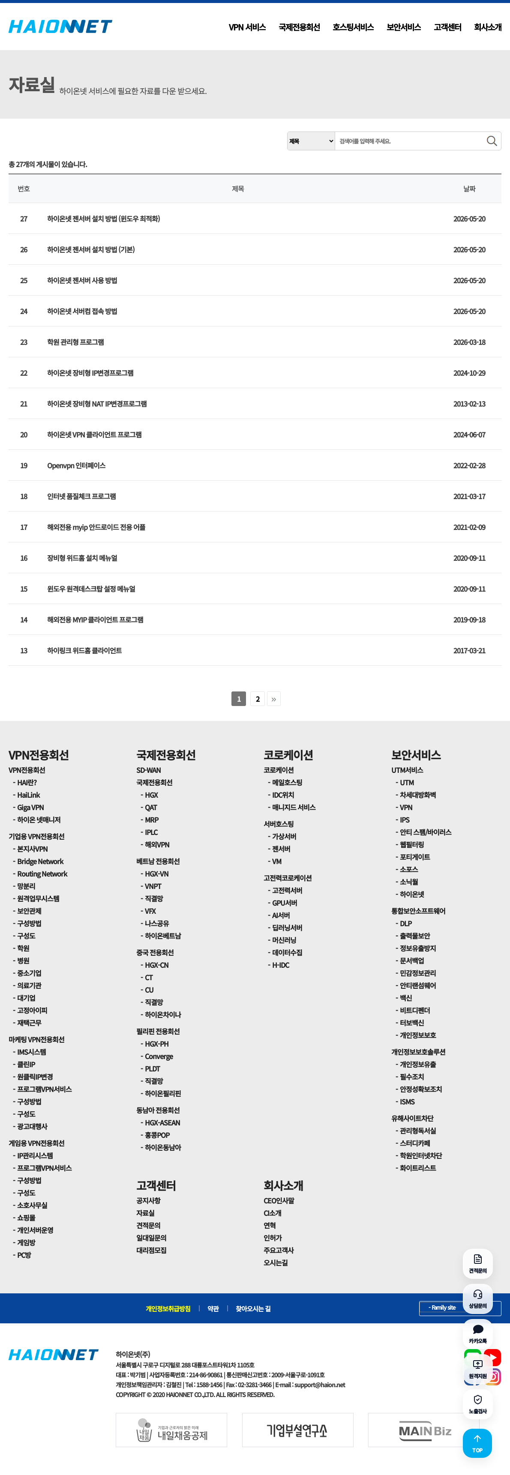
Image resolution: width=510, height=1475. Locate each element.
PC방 (24, 1255)
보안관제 (29, 911)
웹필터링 (412, 844)
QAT (151, 807)
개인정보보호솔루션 (418, 1052)
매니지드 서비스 (293, 807)
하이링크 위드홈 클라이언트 (84, 650)
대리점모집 (151, 1250)
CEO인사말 (279, 1200)
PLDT (152, 1068)
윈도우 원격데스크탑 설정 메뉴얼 (91, 588)
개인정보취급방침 (168, 1308)
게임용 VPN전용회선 (36, 1143)
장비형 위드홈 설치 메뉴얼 (82, 558)
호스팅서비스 (353, 27)
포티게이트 (415, 857)
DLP (405, 923)
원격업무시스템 (38, 898)
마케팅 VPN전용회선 (36, 1039)
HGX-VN (156, 873)
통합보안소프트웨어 (418, 911)
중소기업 (29, 973)
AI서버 (281, 915)
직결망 (154, 898)
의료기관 (29, 985)
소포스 (409, 869)
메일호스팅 (287, 782)
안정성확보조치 (421, 1089)
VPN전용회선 (39, 755)
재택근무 (29, 1022)
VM (276, 861)
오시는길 (276, 1262)
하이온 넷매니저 (38, 819)
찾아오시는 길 (253, 1308)
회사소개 (487, 27)
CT (149, 977)
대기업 (26, 998)
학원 (23, 948)
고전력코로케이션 (288, 878)
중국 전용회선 (155, 952)
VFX (150, 911)
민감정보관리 (418, 973)
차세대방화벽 (418, 795)
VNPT (153, 886)
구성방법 (29, 923)
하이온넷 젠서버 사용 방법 (82, 280)
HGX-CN (156, 965)
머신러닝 (284, 940)
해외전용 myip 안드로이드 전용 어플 (96, 527)
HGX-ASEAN (162, 1122)
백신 (406, 998)
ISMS (407, 1101)
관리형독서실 (418, 1130)
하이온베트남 (163, 935)
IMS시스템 (31, 1052)
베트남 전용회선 (158, 861)
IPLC (151, 832)
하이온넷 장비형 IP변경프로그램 (90, 373)
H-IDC (280, 965)
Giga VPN (30, 807)
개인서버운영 (35, 1230)
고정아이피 (32, 1010)
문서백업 (412, 960)
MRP (151, 819)
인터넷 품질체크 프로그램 (81, 496)
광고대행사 (32, 1126)
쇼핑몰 (26, 1217)
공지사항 (148, 1200)
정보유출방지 (418, 948)
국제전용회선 (299, 27)
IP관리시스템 (35, 1155)
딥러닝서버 (287, 927)
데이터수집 (287, 952)
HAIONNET (60, 26)
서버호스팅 (279, 824)
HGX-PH (156, 1043)
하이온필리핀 (163, 1093)
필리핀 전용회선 (158, 1031)
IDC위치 (283, 795)
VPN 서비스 (247, 27)
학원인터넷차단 (421, 1155)
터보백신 (412, 1022)
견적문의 (148, 1225)
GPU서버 (284, 903)
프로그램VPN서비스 (44, 1089)
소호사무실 (32, 1205)
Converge (159, 1056)
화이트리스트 (418, 1168)
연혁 (270, 1225)
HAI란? (26, 782)
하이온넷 (412, 894)
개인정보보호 (418, 1035)
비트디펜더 (415, 1010)
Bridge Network (40, 861)
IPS (404, 819)
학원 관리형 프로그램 (75, 342)
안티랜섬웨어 (418, 985)
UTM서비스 (407, 770)
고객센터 (447, 27)
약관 (213, 1308)
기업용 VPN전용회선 (36, 836)
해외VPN (157, 844)
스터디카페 (415, 1143)
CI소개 (272, 1213)
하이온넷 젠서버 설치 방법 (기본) (91, 249)
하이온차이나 (163, 1014)
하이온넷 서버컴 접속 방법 (82, 311)
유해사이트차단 (412, 1118)
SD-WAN (148, 770)
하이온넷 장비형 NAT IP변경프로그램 (97, 403)
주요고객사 (279, 1250)
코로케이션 (288, 755)
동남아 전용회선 (158, 1110)
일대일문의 (151, 1238)
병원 (23, 960)
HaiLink (28, 795)
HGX (151, 795)
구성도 (26, 935)
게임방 (26, 1242)
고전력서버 (287, 890)
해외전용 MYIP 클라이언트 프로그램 (95, 619)
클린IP (26, 1064)
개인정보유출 (418, 1064)
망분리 (26, 886)
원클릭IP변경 (35, 1076)
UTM (407, 782)
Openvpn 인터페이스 (76, 465)
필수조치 (412, 1076)
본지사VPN (32, 849)
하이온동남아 (163, 1147)
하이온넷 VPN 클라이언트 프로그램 (94, 434)
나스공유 (157, 923)
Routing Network (42, 873)
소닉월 (409, 882)
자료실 (145, 1213)
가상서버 (284, 836)
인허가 (273, 1238)
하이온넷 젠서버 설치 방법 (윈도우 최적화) (103, 218)
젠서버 (281, 849)
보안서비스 (404, 27)
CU (149, 989)
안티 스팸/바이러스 (425, 832)
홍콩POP (157, 1135)
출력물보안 (415, 935)
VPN (406, 807)
